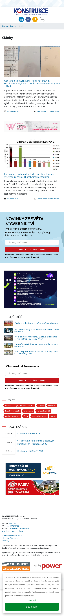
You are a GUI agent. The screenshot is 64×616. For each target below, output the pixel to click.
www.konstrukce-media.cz (12, 531)
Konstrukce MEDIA (12, 411)
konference (28, 411)
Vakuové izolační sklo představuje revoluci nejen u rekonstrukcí (36, 345)
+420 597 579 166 (12, 526)
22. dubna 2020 (13, 111)
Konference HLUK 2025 (28, 433)
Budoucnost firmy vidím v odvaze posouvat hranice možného (36, 330)
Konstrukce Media (39, 416)
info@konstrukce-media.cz (18, 528)
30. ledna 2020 (12, 198)
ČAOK (26, 416)
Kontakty (5, 541)
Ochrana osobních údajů (12, 535)
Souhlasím (32, 606)
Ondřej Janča (54, 111)
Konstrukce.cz (9, 26)
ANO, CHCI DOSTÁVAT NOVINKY (32, 249)
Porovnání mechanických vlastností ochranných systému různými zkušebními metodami (30, 175)
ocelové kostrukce (12, 416)
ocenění (41, 405)
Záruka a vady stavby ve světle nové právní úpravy (36, 323)
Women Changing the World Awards (19, 405)
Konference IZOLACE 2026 (30, 451)
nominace (52, 405)
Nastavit (32, 600)
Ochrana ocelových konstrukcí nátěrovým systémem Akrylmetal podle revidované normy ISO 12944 (32, 83)
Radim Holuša (42, 111)
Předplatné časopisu (10, 538)
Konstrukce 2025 (43, 411)
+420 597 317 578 (15, 523)
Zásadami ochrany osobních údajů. (24, 257)
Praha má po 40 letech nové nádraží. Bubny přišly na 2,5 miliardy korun (36, 352)
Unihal (53, 416)
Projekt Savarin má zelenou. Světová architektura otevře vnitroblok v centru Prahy (35, 337)
